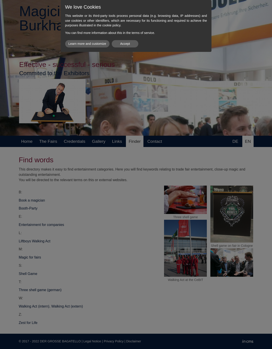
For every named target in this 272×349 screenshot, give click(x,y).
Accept (125, 43)
